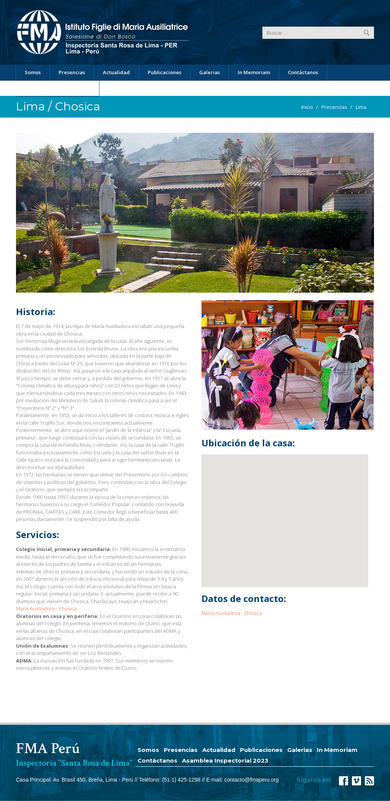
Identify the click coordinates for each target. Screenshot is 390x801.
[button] (273, 515)
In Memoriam (254, 72)
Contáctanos (303, 72)
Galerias (209, 72)
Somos (33, 72)
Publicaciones (164, 72)
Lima (361, 107)
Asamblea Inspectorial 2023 (57, 88)
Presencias (72, 72)
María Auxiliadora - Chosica (46, 608)
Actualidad (116, 72)
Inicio (307, 107)
